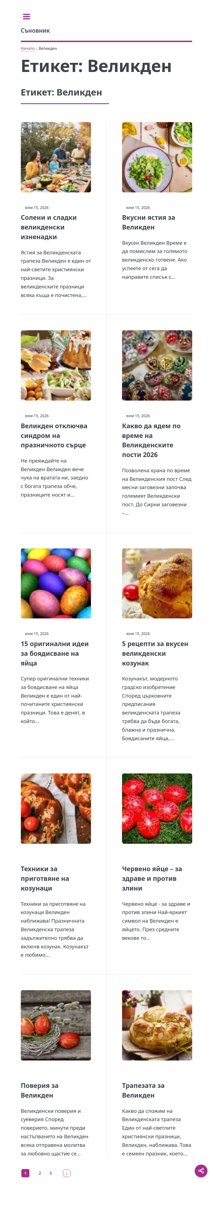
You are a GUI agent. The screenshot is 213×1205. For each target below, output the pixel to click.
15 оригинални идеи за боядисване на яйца (55, 653)
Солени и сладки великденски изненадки (49, 227)
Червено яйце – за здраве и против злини (152, 878)
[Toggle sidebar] (27, 16)
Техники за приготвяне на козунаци (45, 878)
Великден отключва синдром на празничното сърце (54, 435)
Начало (28, 48)
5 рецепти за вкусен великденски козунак (155, 653)
